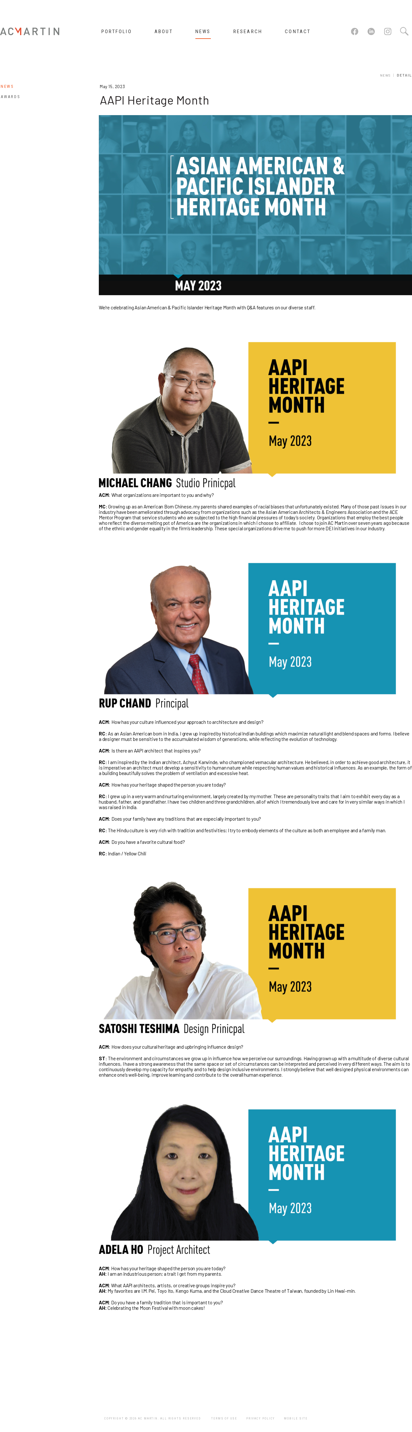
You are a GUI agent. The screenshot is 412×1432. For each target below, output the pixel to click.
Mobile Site (296, 1418)
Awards (10, 96)
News (385, 75)
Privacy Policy (260, 1418)
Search (403, 31)
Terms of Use (224, 1418)
